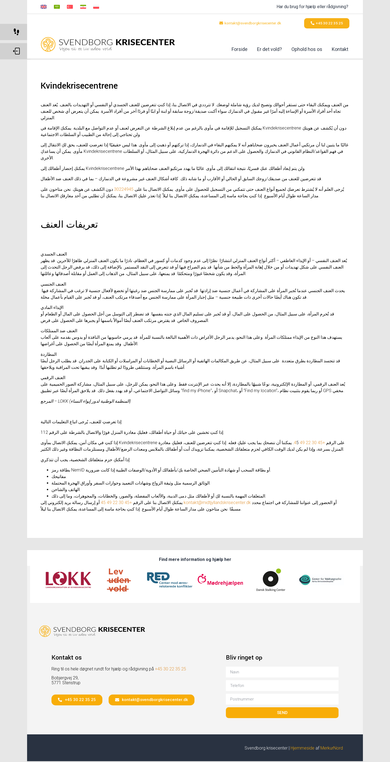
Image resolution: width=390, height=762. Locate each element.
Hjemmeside (302, 749)
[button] (246, 23)
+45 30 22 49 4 (309, 443)
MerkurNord (331, 749)
